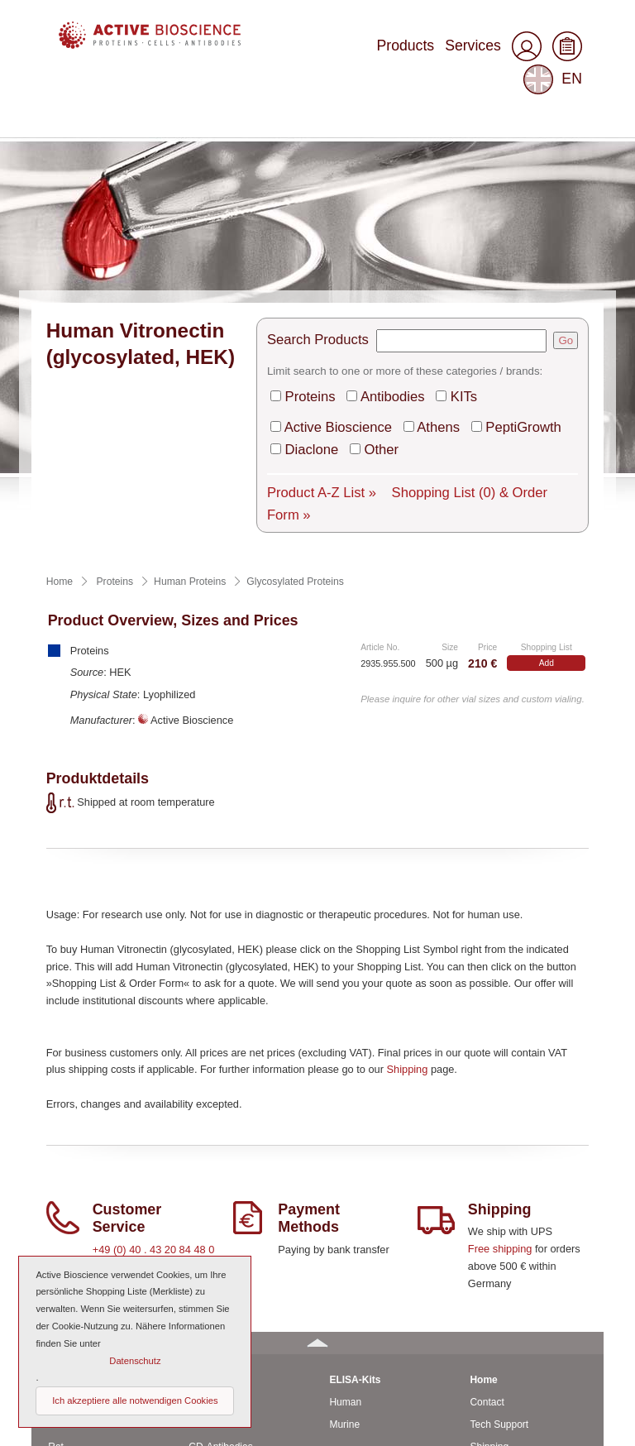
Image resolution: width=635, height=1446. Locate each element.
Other (387, 257)
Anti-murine (214, 1193)
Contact (487, 1193)
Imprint (485, 1348)
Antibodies (395, 214)
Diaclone (329, 257)
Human (64, 1193)
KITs (454, 214)
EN (555, 53)
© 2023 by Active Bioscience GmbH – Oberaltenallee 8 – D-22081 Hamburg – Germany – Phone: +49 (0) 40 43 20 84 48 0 (298, 1413)
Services (415, 51)
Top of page (566, 1426)
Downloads (494, 1304)
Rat (56, 1237)
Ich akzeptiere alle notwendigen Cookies (134, 1400)
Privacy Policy (501, 1370)
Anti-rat (205, 1215)
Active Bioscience (349, 239)
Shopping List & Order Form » (465, 295)
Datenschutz (134, 1361)
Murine (63, 1215)
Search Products (330, 164)
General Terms (502, 1326)
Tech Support (499, 1215)
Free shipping (500, 1039)
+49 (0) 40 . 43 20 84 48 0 (154, 1040)
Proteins (327, 214)
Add (546, 453)
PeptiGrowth (500, 239)
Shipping (407, 860)
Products (360, 51)
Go (565, 164)
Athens (430, 239)
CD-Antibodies (220, 1237)
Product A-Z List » (333, 295)
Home (483, 1170)
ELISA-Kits (354, 1170)
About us (489, 1281)
